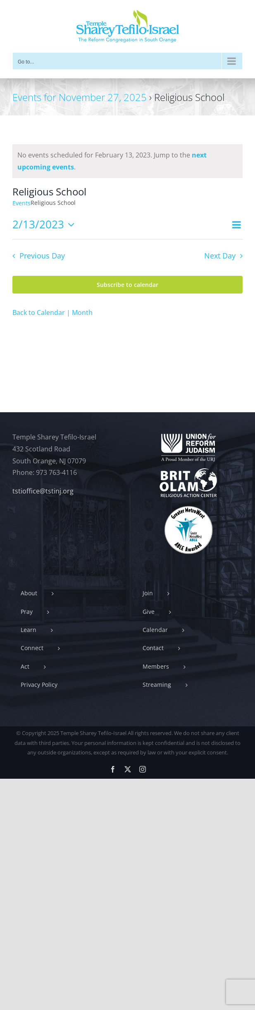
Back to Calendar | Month (52, 312)
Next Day (220, 256)
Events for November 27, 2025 (79, 97)
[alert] (127, 161)
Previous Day (42, 256)
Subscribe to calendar (127, 284)
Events (21, 203)
